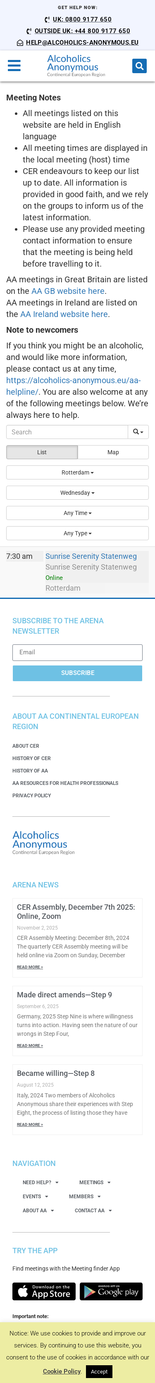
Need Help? (41, 1182)
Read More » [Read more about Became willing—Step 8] (30, 1124)
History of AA (30, 771)
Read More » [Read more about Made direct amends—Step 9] (30, 1045)
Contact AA (93, 1210)
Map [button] (113, 452)
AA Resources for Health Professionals (65, 783)
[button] (139, 66)
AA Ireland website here (64, 314)
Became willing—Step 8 (56, 1073)
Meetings (95, 1182)
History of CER (31, 758)
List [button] (42, 452)
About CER (25, 746)
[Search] (67, 432)
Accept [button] (99, 1372)
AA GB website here (68, 291)
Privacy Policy (31, 796)
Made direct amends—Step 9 (64, 994)
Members (85, 1196)
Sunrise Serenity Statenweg (91, 556)
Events (35, 1196)
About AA (38, 1210)
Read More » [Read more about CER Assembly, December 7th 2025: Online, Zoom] (30, 967)
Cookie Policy (62, 1371)
